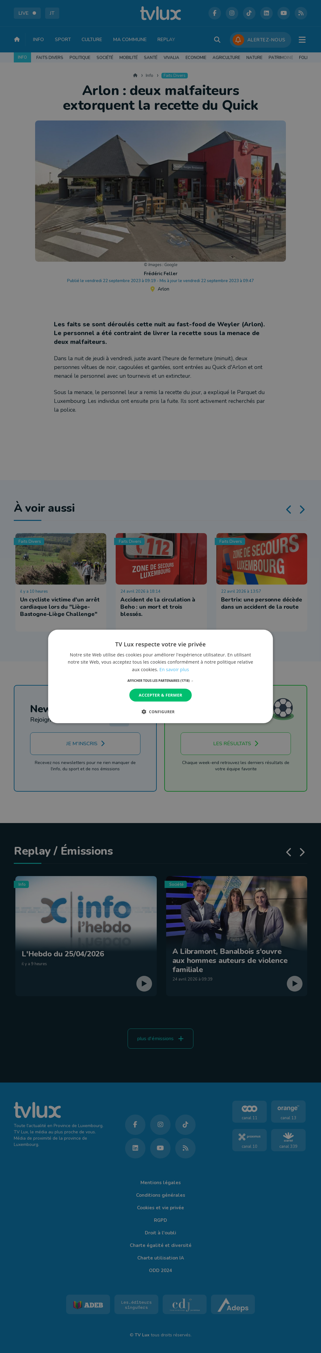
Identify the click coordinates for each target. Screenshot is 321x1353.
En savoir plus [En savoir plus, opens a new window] (174, 669)
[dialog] (160, 676)
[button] (161, 680)
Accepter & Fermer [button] (160, 695)
